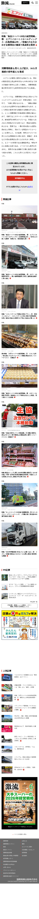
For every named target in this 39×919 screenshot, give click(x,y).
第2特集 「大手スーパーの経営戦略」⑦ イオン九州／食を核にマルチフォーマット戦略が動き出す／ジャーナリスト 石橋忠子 (19, 355)
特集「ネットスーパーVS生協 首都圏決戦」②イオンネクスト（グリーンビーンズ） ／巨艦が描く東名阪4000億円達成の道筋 (19, 514)
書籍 (23, 843)
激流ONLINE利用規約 (9, 873)
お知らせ (24, 841)
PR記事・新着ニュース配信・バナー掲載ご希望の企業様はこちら (19, 605)
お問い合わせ (7, 867)
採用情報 (24, 852)
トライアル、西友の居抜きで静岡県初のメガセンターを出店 (25, 758)
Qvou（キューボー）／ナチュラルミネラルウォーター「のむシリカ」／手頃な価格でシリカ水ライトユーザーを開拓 (23, 577)
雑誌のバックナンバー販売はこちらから (20, 826)
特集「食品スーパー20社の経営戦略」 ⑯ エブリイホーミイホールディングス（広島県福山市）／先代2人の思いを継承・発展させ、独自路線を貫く (19, 237)
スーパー (4, 48)
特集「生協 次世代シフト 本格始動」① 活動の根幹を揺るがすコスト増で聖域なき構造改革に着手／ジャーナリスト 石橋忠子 (19, 435)
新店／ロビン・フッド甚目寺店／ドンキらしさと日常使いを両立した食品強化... (25, 738)
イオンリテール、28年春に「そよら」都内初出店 (24, 748)
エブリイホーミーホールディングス (16, 48)
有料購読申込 (20, 178)
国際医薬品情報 (7, 852)
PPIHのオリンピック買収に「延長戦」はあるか (24, 768)
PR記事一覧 (33, 602)
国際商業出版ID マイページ (11, 876)
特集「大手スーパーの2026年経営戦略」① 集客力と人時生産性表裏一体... (25, 697)
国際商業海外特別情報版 (10, 861)
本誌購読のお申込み (8, 864)
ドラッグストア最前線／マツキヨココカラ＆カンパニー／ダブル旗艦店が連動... (25, 707)
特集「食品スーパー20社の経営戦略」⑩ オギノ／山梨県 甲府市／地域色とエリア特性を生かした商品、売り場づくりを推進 (19, 395)
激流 (4, 846)
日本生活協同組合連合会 (13, 430)
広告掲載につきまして (28, 849)
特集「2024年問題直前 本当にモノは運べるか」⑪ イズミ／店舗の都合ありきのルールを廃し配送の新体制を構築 (19, 554)
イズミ (9, 549)
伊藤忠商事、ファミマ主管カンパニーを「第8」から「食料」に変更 (25, 686)
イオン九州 (10, 351)
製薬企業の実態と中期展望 (10, 855)
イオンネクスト (11, 509)
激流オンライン (6, 52)
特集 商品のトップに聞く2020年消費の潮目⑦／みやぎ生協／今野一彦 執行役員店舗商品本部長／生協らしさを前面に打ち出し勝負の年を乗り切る (19, 474)
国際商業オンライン (8, 843)
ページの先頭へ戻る (20, 834)
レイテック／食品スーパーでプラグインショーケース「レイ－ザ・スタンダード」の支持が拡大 (23, 595)
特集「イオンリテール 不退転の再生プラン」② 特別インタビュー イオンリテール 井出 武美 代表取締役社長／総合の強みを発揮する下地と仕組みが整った (19, 316)
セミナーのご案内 (27, 846)
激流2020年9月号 (31, 48)
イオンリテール (11, 311)
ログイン (25, 2)
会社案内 (24, 855)
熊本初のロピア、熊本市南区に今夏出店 (25, 727)
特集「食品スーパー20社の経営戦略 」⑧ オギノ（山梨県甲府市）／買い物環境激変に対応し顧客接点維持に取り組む (19, 276)
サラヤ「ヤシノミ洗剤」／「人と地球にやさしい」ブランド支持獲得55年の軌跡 (23, 585)
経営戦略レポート (8, 858)
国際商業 (5, 841)
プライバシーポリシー (9, 870)
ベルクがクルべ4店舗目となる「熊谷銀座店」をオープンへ (25, 676)
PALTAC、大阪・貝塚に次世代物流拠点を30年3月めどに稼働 (25, 717)
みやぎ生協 (10, 470)
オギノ (9, 271)
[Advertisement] (19, 655)
